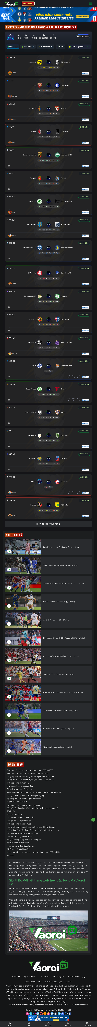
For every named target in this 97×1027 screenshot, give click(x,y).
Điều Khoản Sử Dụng (76, 977)
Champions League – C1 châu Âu (20, 818)
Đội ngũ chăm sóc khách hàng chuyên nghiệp (25, 795)
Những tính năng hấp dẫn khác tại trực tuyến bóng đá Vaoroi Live (33, 830)
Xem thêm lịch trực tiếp (48, 524)
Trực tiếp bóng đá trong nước (19, 824)
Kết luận (10, 855)
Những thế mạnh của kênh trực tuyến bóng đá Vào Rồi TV (30, 780)
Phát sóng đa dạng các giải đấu (20, 786)
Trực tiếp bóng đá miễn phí (18, 783)
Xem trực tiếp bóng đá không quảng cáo (23, 805)
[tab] (10, 37)
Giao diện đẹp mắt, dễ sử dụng (19, 789)
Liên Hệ (69, 982)
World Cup (11, 811)
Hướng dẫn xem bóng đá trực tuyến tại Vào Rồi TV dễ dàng (31, 827)
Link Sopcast (44, 977)
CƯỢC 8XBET (28, 3)
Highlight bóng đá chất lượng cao (20, 846)
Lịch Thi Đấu (29, 977)
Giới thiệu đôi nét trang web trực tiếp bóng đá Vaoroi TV (30, 770)
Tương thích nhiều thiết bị (17, 802)
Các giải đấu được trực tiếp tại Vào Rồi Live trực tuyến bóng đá (32, 808)
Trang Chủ (16, 977)
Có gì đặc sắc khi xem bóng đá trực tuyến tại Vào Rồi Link (30, 777)
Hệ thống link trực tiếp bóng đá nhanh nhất (24, 799)
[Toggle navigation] (90, 3)
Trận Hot (27, 47)
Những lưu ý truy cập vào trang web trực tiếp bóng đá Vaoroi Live (33, 852)
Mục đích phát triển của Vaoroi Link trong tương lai (27, 773)
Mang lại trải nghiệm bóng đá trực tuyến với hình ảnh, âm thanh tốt (34, 792)
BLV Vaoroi (45, 47)
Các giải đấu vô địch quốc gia (19, 821)
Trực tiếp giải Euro (14, 814)
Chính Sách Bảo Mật (33, 982)
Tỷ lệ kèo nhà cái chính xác (18, 849)
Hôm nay (63, 47)
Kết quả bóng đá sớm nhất (18, 843)
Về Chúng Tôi (58, 977)
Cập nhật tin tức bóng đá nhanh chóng (22, 833)
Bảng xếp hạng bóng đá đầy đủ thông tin (24, 840)
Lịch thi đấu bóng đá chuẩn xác (20, 836)
